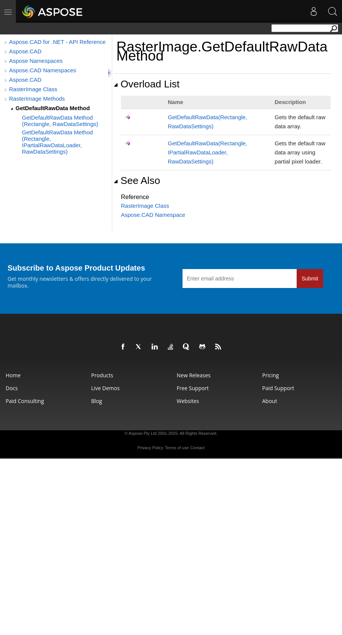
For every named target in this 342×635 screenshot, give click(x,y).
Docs (12, 388)
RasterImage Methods (37, 98)
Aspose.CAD (25, 51)
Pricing (270, 375)
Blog (96, 401)
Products (102, 375)
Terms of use (177, 447)
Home (13, 375)
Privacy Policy (150, 447)
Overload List (146, 84)
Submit (310, 278)
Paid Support (278, 388)
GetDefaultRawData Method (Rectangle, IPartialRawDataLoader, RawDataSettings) (57, 142)
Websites (188, 401)
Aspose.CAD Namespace (153, 215)
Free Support (193, 388)
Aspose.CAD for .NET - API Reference (57, 42)
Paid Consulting (25, 401)
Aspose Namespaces (36, 61)
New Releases (194, 375)
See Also (136, 180)
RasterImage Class (33, 89)
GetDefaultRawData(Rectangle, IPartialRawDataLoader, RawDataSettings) (207, 152)
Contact (197, 447)
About (269, 401)
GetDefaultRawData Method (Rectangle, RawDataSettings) (60, 120)
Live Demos (105, 388)
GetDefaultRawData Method (52, 108)
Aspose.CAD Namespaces (42, 70)
